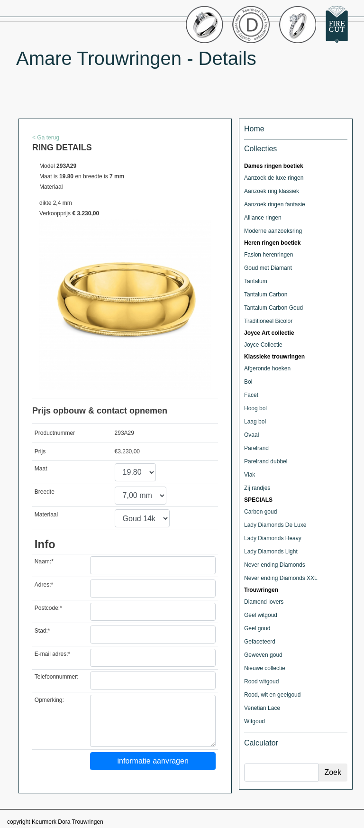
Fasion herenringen (268, 254)
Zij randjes (257, 488)
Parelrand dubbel (265, 461)
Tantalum (255, 281)
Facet (251, 395)
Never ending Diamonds (274, 564)
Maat (41, 468)
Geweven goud (263, 655)
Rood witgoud (261, 681)
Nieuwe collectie (264, 668)
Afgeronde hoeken (267, 368)
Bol (248, 381)
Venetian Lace (262, 708)
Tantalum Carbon (265, 294)
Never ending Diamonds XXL (281, 578)
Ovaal (251, 435)
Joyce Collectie (263, 344)
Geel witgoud (260, 615)
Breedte (45, 491)
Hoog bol (255, 408)
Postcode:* (48, 608)
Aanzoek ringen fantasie (274, 204)
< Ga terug (45, 137)
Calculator (261, 743)
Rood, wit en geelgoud (272, 694)
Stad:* (42, 630)
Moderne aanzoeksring (273, 231)
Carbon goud (260, 511)
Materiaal (46, 514)
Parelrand (256, 448)
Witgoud (254, 721)
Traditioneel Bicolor (268, 321)
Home (254, 129)
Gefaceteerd (259, 641)
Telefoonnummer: (57, 676)
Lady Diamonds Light (271, 551)
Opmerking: (49, 700)
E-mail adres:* (52, 654)
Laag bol (255, 421)
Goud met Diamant (268, 268)
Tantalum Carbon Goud (273, 307)
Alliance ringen (263, 217)
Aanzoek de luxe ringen (273, 178)
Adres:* (44, 584)
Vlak (249, 474)
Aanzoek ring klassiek (271, 191)
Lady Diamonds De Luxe (275, 525)
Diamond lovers (263, 601)
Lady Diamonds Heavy (272, 538)
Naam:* (44, 561)
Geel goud (257, 628)
